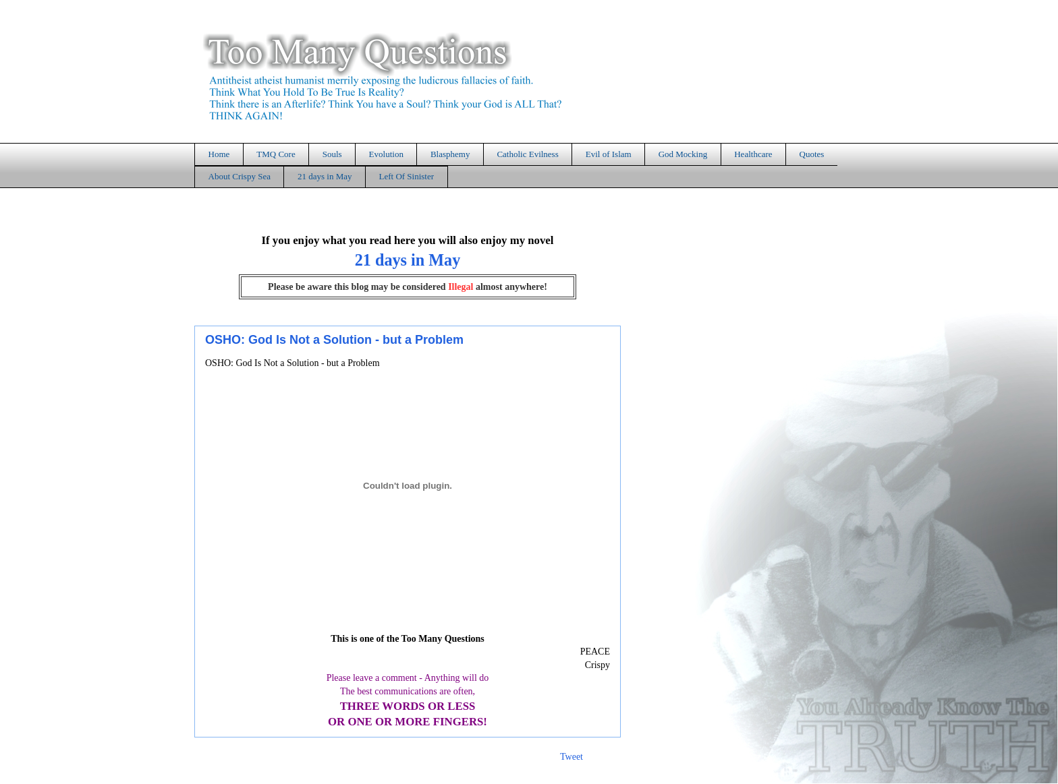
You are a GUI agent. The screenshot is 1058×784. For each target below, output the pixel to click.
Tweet (571, 757)
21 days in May (325, 176)
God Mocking (683, 154)
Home (219, 154)
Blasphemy (450, 154)
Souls (332, 154)
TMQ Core (275, 154)
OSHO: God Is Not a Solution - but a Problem (334, 339)
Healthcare (753, 154)
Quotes (812, 154)
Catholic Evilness (527, 154)
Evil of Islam (609, 154)
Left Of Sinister (406, 176)
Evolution (386, 154)
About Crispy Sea (239, 176)
